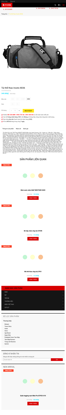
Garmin (7, 344)
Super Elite (8, 335)
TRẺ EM (34, 298)
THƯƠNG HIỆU (34, 301)
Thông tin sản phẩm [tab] (8, 128)
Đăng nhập (5, 1)
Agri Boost (8, 333)
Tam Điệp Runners (10, 339)
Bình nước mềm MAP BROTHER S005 (33, 190)
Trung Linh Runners (10, 341)
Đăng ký (12, 1)
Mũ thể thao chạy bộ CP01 (33, 271)
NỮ (34, 295)
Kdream (7, 324)
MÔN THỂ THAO (34, 304)
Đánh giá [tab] (25, 128)
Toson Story (8, 326)
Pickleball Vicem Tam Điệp (12, 337)
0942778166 (53, 8)
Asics (6, 330)
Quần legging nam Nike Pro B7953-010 (33, 396)
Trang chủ (4, 14)
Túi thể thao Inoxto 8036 (13, 88)
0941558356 (41, 8)
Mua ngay (28, 111)
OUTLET (34, 307)
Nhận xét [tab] (18, 128)
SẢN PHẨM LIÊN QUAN (33, 159)
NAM (34, 292)
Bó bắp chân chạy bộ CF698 (33, 231)
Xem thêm (33, 198)
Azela (6, 328)
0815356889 (7, 9)
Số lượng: (4, 110)
